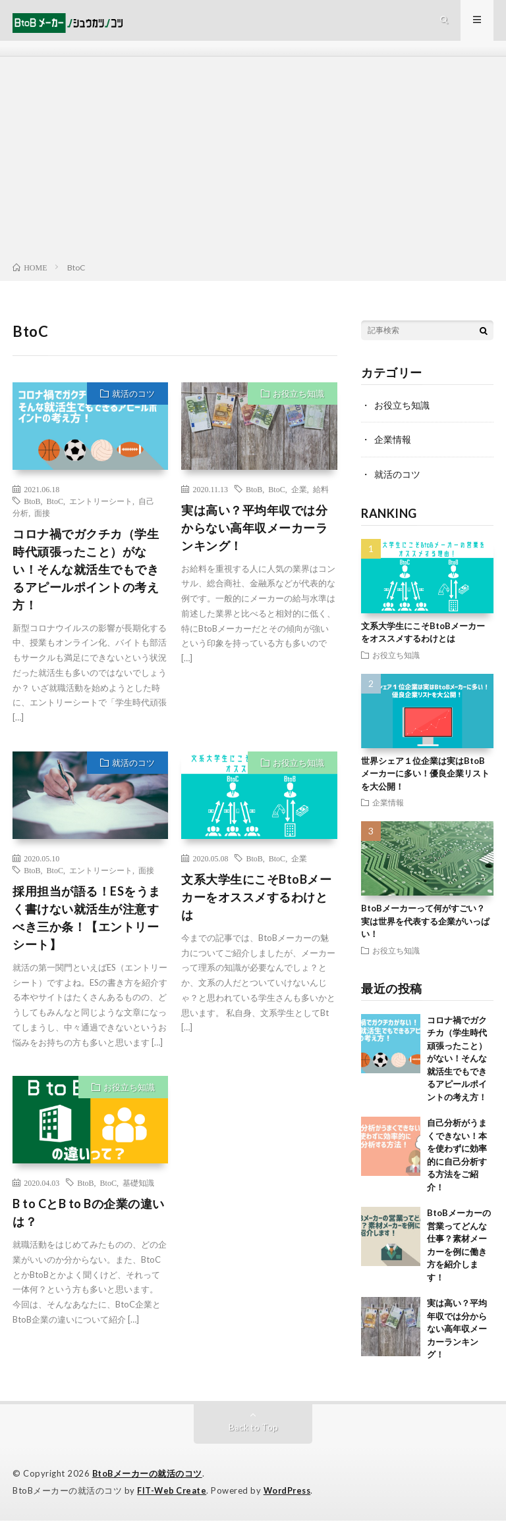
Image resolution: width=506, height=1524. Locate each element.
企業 (299, 494)
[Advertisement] (253, 167)
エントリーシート (100, 506)
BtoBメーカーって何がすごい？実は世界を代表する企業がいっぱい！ (425, 925)
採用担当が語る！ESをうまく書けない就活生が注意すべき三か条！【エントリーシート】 (87, 923)
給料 (321, 494)
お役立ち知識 (298, 399)
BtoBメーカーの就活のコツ (148, 1478)
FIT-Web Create (172, 1494)
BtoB (32, 506)
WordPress (291, 1494)
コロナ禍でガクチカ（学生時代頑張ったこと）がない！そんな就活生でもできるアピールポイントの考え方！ (86, 574)
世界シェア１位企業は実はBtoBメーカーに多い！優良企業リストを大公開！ (425, 778)
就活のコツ (133, 399)
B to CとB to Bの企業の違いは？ (89, 1218)
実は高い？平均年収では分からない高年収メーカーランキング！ (254, 533)
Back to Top (253, 1431)
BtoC (55, 506)
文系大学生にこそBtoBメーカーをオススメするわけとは (256, 902)
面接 (42, 518)
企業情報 (392, 444)
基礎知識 (138, 1188)
